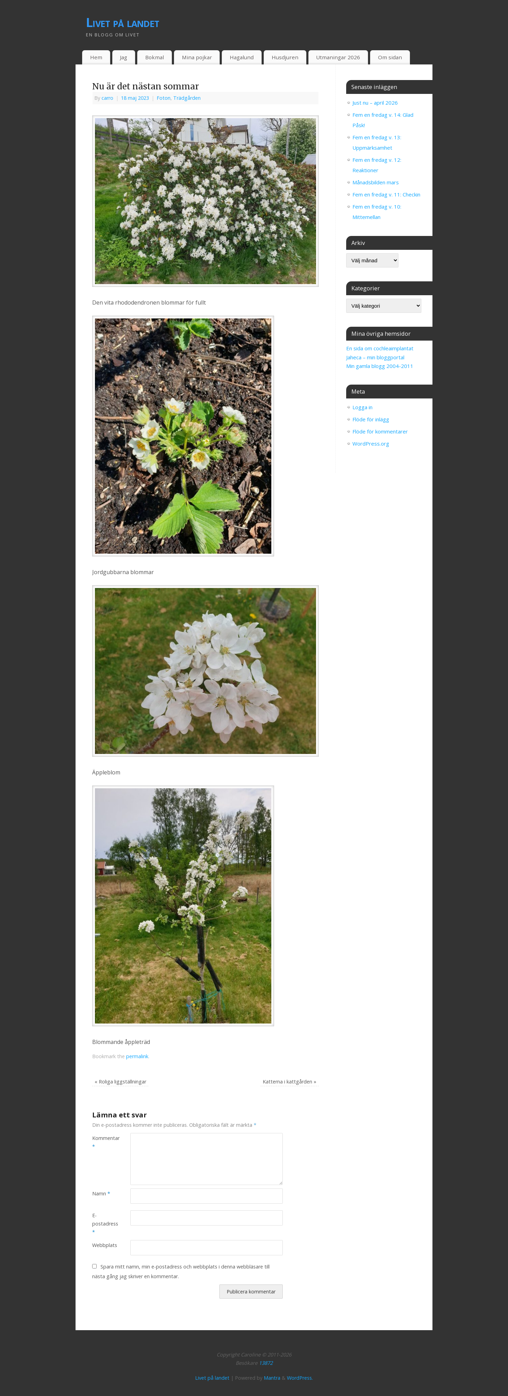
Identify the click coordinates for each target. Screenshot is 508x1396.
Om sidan (390, 57)
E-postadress (101, 1224)
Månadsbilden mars (375, 182)
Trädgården (187, 98)
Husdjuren (285, 57)
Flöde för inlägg (370, 419)
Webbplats (101, 1245)
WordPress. (300, 1378)
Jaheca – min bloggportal (375, 357)
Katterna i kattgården (289, 1081)
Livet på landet (122, 22)
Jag (123, 57)
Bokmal (154, 57)
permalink (137, 1056)
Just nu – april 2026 (375, 102)
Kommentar (101, 1142)
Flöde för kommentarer (380, 431)
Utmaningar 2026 (338, 57)
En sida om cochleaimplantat (379, 348)
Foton (163, 98)
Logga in (362, 407)
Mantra (272, 1378)
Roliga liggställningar (120, 1081)
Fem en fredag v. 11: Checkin (386, 194)
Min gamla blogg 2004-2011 (379, 365)
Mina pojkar (197, 57)
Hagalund (242, 57)
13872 (266, 1363)
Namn (101, 1193)
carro (107, 98)
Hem (96, 57)
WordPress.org (370, 443)
